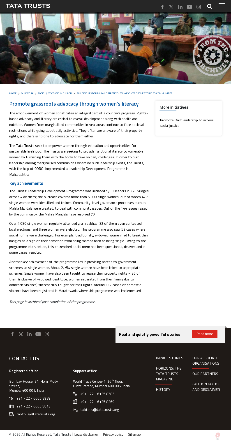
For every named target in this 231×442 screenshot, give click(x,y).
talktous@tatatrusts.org (35, 414)
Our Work (27, 93)
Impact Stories (169, 358)
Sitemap (134, 434)
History (163, 389)
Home (12, 93)
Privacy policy (113, 434)
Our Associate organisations (205, 360)
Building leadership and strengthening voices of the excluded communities (124, 93)
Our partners (205, 373)
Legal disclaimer (86, 434)
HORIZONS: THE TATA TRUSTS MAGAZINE (168, 374)
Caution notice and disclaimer (206, 386)
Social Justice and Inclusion (55, 93)
